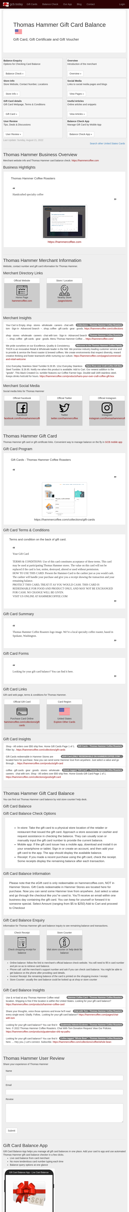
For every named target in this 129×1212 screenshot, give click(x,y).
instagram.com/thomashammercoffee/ (109, 418)
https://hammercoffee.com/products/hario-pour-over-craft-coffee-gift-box (77, 376)
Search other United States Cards (107, 143)
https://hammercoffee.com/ (99, 338)
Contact (91, 4)
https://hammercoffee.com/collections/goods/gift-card (33, 777)
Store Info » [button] (12, 93)
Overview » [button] (75, 73)
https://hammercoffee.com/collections (103, 328)
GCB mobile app (113, 442)
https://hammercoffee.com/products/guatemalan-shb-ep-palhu (38, 1031)
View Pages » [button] (77, 93)
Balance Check (50, 4)
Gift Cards (32, 4)
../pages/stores (64, 300)
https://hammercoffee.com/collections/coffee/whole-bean (82, 1042)
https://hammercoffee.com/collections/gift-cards (40, 749)
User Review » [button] (13, 134)
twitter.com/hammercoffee (64, 418)
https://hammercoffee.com (85, 160)
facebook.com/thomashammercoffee (23, 418)
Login (122, 4)
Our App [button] (67, 4)
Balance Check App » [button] (81, 134)
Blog (79, 4)
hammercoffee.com (22, 300)
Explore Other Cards (64, 722)
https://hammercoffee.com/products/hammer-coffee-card (35, 1004)
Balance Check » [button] (15, 73)
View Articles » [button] (77, 114)
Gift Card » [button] (11, 114)
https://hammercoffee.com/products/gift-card (40, 763)
